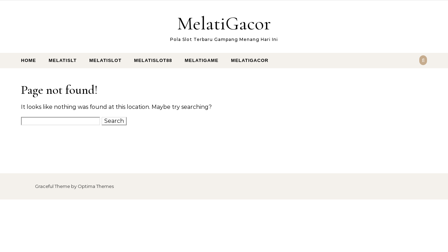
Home (28, 60)
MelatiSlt (63, 60)
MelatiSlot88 (153, 60)
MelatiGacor (224, 23)
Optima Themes (96, 186)
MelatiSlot (105, 60)
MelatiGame (201, 60)
